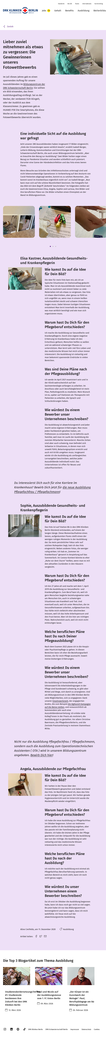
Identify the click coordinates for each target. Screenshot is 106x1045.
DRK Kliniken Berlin (35, 1029)
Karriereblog (98, 4)
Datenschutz (86, 1029)
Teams (77, 4)
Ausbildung (83, 10)
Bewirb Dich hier (41, 755)
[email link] (45, 936)
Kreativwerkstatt (60, 701)
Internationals (86, 4)
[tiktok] (24, 1030)
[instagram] (5, 1030)
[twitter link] (41, 936)
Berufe (70, 4)
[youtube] (18, 1030)
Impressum (74, 1029)
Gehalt (57, 10)
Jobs (44, 10)
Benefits (69, 10)
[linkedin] (11, 1030)
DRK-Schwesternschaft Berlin (56, 1029)
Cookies (97, 1029)
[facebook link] (36, 936)
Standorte (61, 4)
